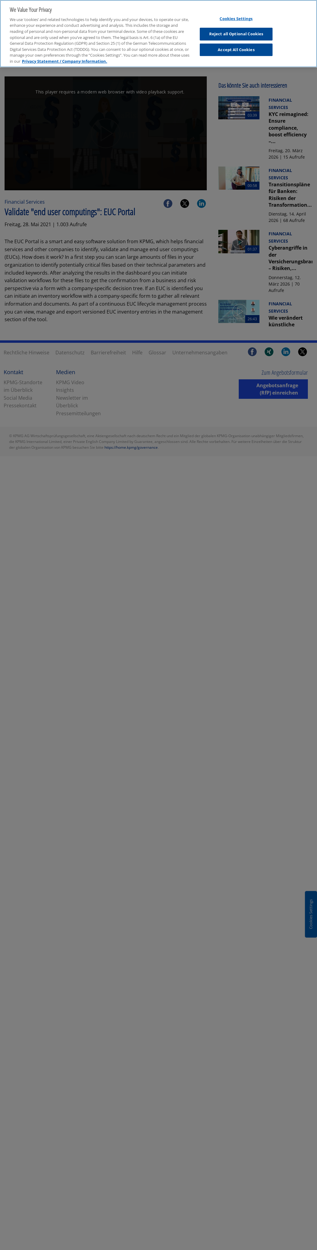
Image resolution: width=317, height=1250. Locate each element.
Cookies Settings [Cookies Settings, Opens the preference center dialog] (236, 15)
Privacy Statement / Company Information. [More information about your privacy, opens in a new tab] (64, 58)
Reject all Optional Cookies (236, 31)
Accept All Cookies (236, 47)
